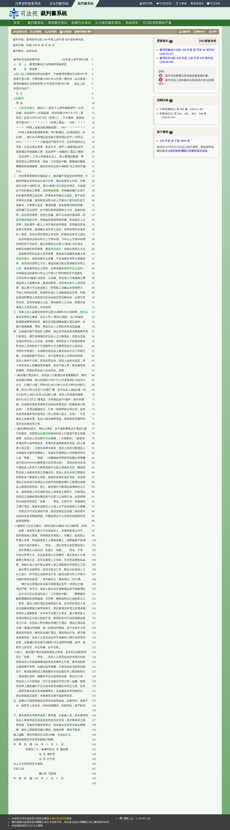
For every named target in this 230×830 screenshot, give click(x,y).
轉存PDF (199, 31)
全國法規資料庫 (58, 818)
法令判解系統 (59, 3)
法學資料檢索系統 (28, 3)
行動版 (181, 3)
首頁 (17, 23)
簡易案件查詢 (57, 23)
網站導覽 (145, 3)
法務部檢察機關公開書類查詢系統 (188, 150)
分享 (212, 31)
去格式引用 (20, 31)
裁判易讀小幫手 (83, 31)
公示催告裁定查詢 (108, 23)
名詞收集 (66, 31)
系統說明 (131, 23)
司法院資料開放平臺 (157, 23)
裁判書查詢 (36, 23)
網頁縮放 (196, 3)
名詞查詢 (51, 31)
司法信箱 (213, 3)
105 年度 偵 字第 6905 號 (175, 140)
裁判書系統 (86, 3)
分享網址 (36, 31)
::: (136, 3)
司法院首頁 (163, 3)
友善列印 (185, 31)
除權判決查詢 (81, 23)
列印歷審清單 (207, 41)
